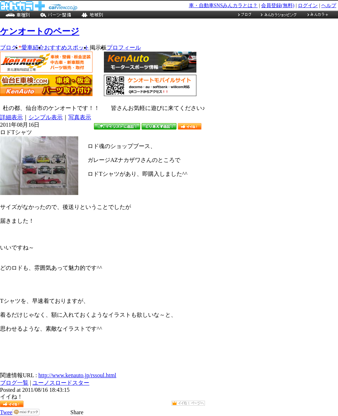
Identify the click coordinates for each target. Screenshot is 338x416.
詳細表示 (11, 117)
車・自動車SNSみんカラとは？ (223, 5)
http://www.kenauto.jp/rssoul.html (77, 375)
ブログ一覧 (14, 383)
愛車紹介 (32, 47)
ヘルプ (328, 5)
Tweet (7, 412)
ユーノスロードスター (60, 383)
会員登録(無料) (277, 5)
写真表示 (79, 117)
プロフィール (124, 47)
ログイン (308, 5)
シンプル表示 (45, 117)
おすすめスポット (67, 47)
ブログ (10, 47)
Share (76, 412)
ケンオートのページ (39, 31)
